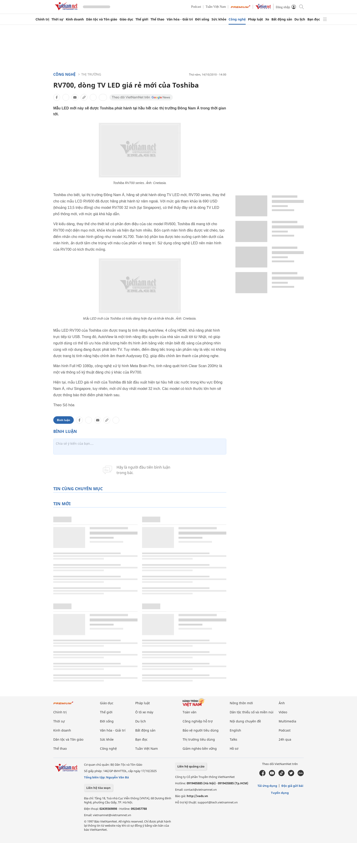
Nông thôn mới (241, 703)
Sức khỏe (219, 19)
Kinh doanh (75, 19)
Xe (267, 19)
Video (283, 712)
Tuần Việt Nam (216, 6)
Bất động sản (281, 19)
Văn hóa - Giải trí (180, 19)
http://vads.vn (197, 796)
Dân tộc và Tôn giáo (101, 19)
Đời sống (202, 19)
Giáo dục (126, 19)
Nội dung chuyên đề (245, 721)
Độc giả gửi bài (292, 786)
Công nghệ (237, 19)
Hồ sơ (234, 748)
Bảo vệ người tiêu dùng (201, 730)
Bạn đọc (313, 19)
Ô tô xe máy (144, 712)
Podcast (196, 6)
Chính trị (42, 19)
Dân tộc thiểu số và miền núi (251, 712)
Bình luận (63, 420)
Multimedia (287, 721)
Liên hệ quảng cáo (190, 766)
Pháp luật (255, 19)
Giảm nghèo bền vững (200, 748)
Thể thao (157, 19)
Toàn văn (189, 712)
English (235, 730)
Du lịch (299, 19)
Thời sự (57, 19)
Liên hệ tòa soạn (98, 788)
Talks (233, 739)
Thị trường (91, 74)
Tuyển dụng (280, 793)
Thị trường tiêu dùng (199, 739)
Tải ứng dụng (267, 786)
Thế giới (141, 19)
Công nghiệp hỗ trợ (198, 721)
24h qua (285, 739)
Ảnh (282, 703)
